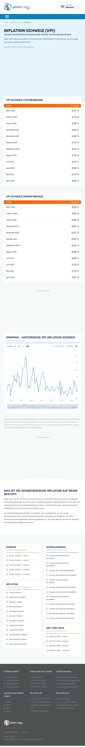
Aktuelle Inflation (63, 699)
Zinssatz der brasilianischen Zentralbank (57, 564)
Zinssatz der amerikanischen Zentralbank (58, 557)
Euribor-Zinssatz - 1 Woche (17, 556)
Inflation (14, 22)
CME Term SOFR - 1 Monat (57, 637)
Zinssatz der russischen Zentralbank (60, 609)
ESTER (7, 705)
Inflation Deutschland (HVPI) (67, 705)
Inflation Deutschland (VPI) (41, 702)
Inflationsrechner (13, 593)
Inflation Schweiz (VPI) (39, 711)
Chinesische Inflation (15, 611)
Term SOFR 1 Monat (38, 683)
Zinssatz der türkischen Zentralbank (60, 618)
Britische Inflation (14, 607)
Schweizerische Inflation (16, 644)
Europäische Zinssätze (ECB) (67, 687)
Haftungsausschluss (11, 732)
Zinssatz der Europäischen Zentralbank (57, 581)
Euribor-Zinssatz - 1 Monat (17, 560)
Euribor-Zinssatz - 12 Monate (18, 574)
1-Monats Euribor (11, 680)
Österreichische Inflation (16, 639)
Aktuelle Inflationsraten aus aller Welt (19, 47)
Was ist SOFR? (36, 677)
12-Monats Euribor (12, 687)
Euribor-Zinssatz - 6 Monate (17, 570)
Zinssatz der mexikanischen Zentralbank (57, 598)
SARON (7, 702)
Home (6, 22)
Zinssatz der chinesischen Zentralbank (61, 575)
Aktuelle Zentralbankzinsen (66, 677)
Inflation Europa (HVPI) (65, 708)
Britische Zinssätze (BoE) (66, 683)
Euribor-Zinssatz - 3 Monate (17, 565)
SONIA (7, 711)
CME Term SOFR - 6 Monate (57, 646)
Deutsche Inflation (14, 616)
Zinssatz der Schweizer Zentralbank (60, 614)
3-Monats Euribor (11, 683)
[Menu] (7, 16)
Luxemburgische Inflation (16, 635)
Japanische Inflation (15, 630)
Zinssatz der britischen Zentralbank (60, 571)
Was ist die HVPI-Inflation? (66, 702)
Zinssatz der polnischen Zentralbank (60, 604)
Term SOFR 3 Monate (38, 687)
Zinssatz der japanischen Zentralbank (61, 587)
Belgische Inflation (14, 602)
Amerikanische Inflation (16, 597)
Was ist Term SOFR (38, 680)
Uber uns (24, 732)
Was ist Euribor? (11, 677)
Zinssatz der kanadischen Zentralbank (61, 592)
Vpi (20, 22)
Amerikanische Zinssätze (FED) (68, 680)
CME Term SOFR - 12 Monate (57, 650)
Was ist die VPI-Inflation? (40, 699)
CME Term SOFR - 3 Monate (57, 641)
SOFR (7, 708)
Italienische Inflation (15, 625)
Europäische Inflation (15, 621)
